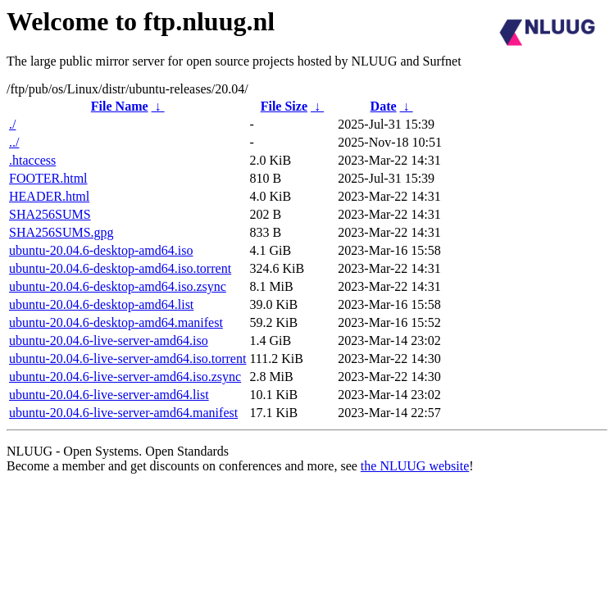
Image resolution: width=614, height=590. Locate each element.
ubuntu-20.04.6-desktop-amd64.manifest (116, 322)
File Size (284, 106)
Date (384, 106)
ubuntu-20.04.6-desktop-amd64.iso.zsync (117, 286)
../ (14, 142)
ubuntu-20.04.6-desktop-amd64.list (101, 304)
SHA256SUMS (50, 214)
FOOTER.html (48, 178)
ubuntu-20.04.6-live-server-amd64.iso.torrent (127, 358)
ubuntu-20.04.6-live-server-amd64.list (109, 395)
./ (12, 124)
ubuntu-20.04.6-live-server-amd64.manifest (123, 413)
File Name (119, 106)
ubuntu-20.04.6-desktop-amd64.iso (101, 250)
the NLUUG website (415, 466)
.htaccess (32, 160)
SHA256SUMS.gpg (61, 232)
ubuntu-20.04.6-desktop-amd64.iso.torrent (120, 268)
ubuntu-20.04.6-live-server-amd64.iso (108, 340)
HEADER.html (49, 196)
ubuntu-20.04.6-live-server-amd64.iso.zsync (125, 377)
